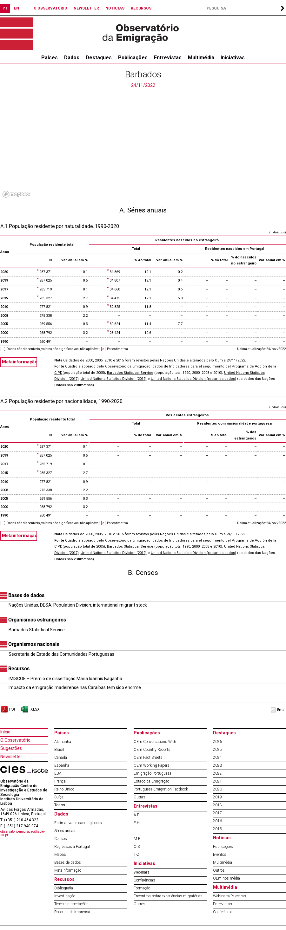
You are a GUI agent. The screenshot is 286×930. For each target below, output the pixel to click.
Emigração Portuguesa (152, 773)
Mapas (60, 854)
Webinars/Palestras (229, 896)
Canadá (60, 757)
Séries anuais (65, 831)
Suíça (58, 797)
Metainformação (19, 361)
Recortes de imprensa (72, 912)
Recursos (64, 879)
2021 (217, 781)
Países (61, 732)
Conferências (144, 880)
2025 (217, 749)
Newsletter (11, 756)
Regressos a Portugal (72, 846)
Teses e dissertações (71, 904)
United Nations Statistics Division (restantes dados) (193, 379)
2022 (217, 773)
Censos (60, 838)
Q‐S (137, 846)
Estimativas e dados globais (78, 823)
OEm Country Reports (152, 749)
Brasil (59, 749)
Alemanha (62, 741)
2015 (217, 829)
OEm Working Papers (152, 765)
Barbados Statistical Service (130, 373)
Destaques (99, 58)
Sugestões (11, 748)
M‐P (137, 838)
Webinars (142, 872)
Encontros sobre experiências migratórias (168, 896)
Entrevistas (168, 58)
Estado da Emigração (151, 781)
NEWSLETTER (86, 8)
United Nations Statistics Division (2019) (114, 379)
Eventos (219, 854)
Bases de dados (67, 862)
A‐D (137, 815)
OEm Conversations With (155, 741)
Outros (139, 904)
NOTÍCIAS (114, 8)
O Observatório (15, 740)
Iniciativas (233, 58)
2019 (217, 797)
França (60, 781)
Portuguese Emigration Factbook (161, 789)
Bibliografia (63, 888)
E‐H (137, 823)
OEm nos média (226, 878)
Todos (59, 805)
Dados (71, 58)
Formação (142, 888)
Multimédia (201, 58)
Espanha (61, 765)
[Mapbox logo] (16, 194)
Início (5, 731)
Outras (139, 797)
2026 (217, 741)
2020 (217, 789)
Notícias (222, 837)
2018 (217, 805)
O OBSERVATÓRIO (50, 8)
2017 (217, 813)
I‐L (136, 831)
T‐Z (137, 854)
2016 (217, 821)
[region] (143, 144)
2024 (217, 757)
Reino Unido (64, 789)
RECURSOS (141, 8)
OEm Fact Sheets (148, 757)
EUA (58, 773)
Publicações (133, 58)
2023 (217, 765)
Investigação (64, 896)
